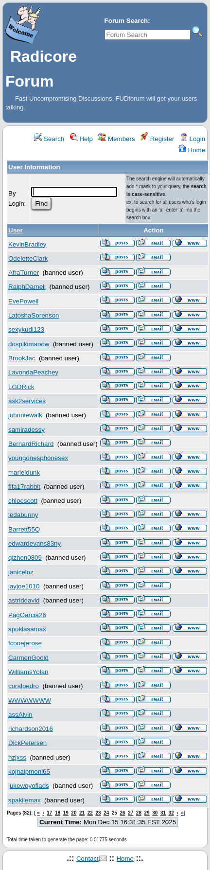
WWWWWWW (29, 700)
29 (147, 813)
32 (171, 813)
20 (73, 813)
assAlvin (20, 714)
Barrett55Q (24, 529)
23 (98, 813)
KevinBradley (27, 244)
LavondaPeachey (33, 372)
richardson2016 (30, 728)
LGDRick (21, 387)
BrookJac (21, 358)
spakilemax (24, 800)
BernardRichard (30, 443)
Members (116, 138)
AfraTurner (23, 272)
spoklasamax (27, 629)
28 (138, 813)
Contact (87, 858)
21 (82, 813)
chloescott (22, 500)
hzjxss (17, 757)
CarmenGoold (28, 657)
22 (90, 813)
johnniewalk (25, 415)
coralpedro (23, 686)
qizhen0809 (25, 557)
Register (157, 138)
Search (49, 138)
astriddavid (23, 600)
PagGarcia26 (27, 615)
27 (130, 813)
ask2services (27, 401)
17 (49, 813)
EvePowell (23, 301)
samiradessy (26, 429)
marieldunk (24, 472)
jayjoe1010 (23, 586)
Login (192, 138)
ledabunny (23, 514)
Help (81, 138)
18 (57, 813)
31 (163, 813)
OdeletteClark (28, 258)
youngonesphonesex (38, 458)
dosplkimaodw (28, 344)
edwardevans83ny (34, 543)
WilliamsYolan (28, 671)
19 (66, 813)
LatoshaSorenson (33, 315)
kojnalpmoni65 (29, 771)
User (15, 230)
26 (122, 813)
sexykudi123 (26, 329)
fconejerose (25, 643)
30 (155, 813)
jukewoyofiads (28, 785)
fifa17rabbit (24, 486)
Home (191, 150)
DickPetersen (27, 742)
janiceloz (21, 572)
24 (106, 813)
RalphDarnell (27, 286)
